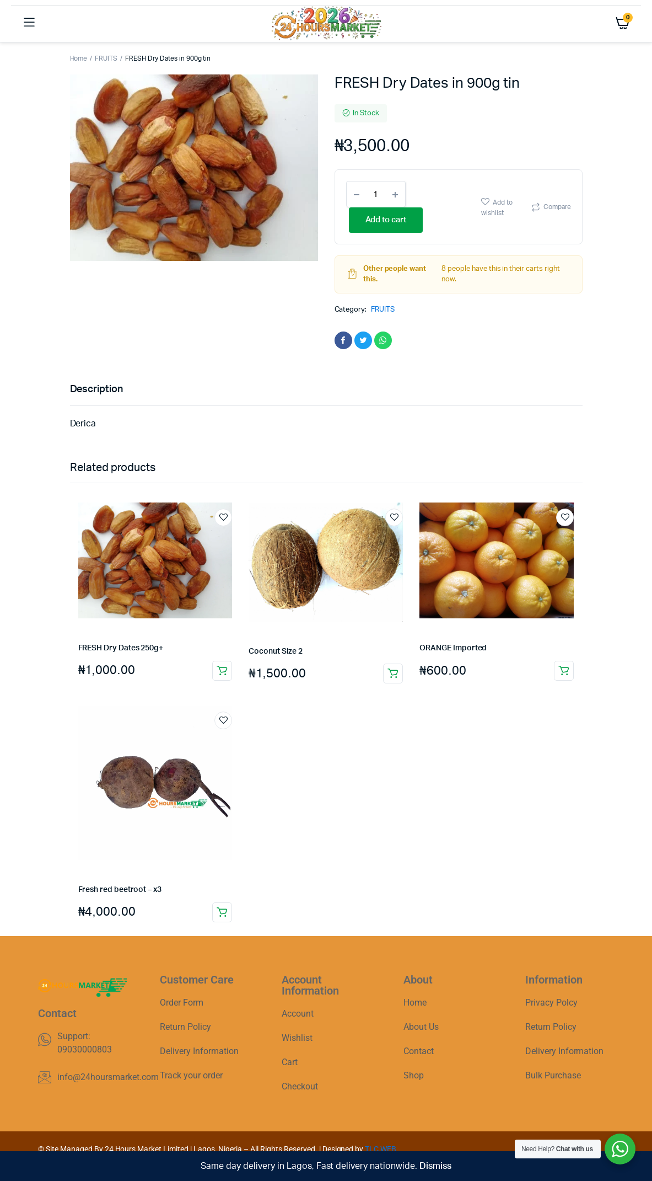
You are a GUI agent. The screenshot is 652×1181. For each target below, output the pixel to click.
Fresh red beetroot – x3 (119, 890)
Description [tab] (96, 389)
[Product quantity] (375, 194)
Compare (557, 207)
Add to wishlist (497, 208)
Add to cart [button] (222, 670)
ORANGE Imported (453, 648)
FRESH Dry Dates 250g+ (121, 648)
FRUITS (106, 58)
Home (79, 58)
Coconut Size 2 (275, 651)
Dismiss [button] (435, 1166)
